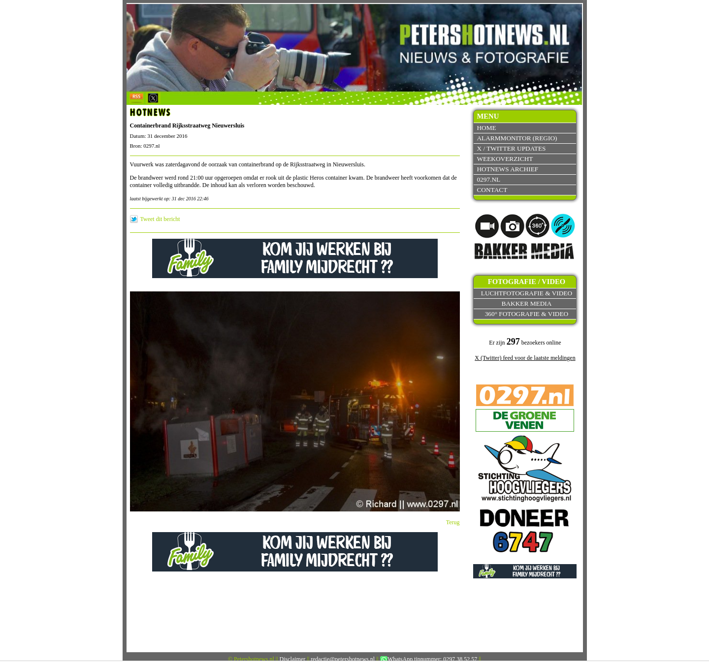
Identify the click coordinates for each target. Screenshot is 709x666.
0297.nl (488, 179)
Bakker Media (527, 303)
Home (486, 127)
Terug (453, 522)
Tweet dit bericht (160, 219)
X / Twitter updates (511, 148)
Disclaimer (293, 659)
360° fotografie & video (527, 313)
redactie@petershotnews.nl (343, 659)
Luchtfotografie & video (526, 293)
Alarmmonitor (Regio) (517, 138)
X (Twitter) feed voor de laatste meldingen (525, 357)
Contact (492, 189)
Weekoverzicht (505, 158)
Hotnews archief (507, 169)
